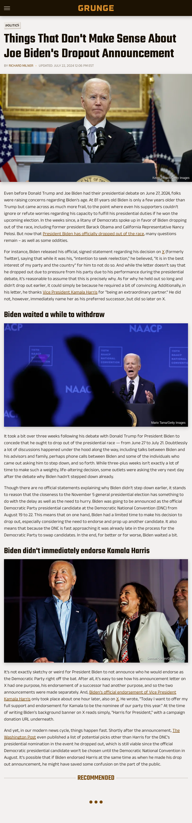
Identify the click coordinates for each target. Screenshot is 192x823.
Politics (12, 25)
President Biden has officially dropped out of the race (93, 233)
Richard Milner (21, 65)
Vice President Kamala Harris (70, 292)
